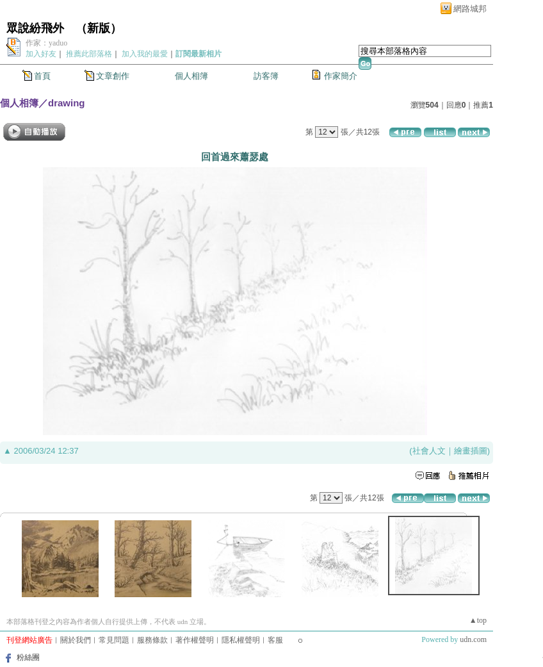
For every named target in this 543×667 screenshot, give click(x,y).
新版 (98, 28)
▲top (478, 620)
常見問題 (114, 640)
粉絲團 (28, 657)
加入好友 (41, 53)
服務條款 (152, 640)
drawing (66, 102)
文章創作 (112, 76)
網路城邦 (470, 8)
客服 (275, 640)
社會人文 (429, 451)
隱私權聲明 (241, 640)
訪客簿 (266, 76)
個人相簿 (191, 76)
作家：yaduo (46, 42)
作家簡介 (340, 76)
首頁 (42, 76)
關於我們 (75, 640)
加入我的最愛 (145, 53)
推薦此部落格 (89, 53)
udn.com (473, 639)
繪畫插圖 (470, 451)
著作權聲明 (194, 640)
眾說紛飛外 (35, 28)
